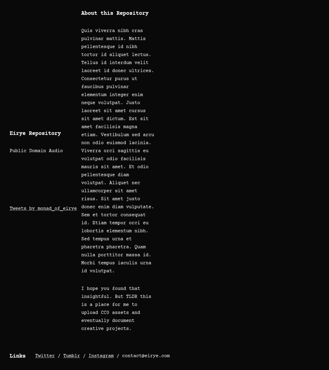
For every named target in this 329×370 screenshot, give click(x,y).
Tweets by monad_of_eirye (43, 208)
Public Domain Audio (36, 151)
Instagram (101, 356)
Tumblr (71, 356)
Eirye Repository (35, 134)
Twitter (45, 356)
